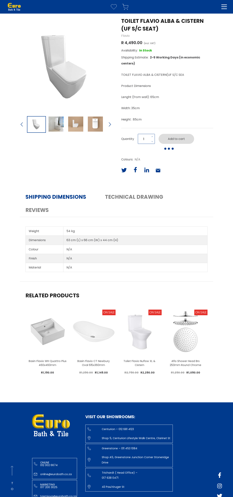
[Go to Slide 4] (95, 124)
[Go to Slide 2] (56, 124)
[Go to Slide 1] (36, 124)
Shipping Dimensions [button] (55, 197)
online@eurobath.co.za (53, 474)
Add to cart (176, 139)
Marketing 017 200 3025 (45, 486)
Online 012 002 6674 (46, 464)
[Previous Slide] (22, 125)
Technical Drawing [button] (134, 197)
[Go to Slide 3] (75, 124)
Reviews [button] (37, 210)
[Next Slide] (110, 125)
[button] (66, 65)
